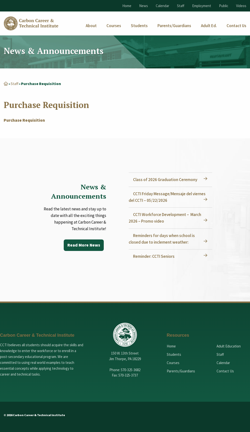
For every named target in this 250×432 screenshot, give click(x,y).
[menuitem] (91, 25)
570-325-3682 (130, 369)
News (143, 5)
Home (126, 5)
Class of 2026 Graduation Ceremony (166, 179)
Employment (201, 5)
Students (174, 354)
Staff (180, 5)
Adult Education (229, 346)
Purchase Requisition (24, 120)
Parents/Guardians (181, 371)
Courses (173, 362)
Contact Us (225, 371)
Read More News (83, 245)
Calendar (162, 5)
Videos (241, 5)
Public (223, 5)
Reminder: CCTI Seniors (154, 256)
